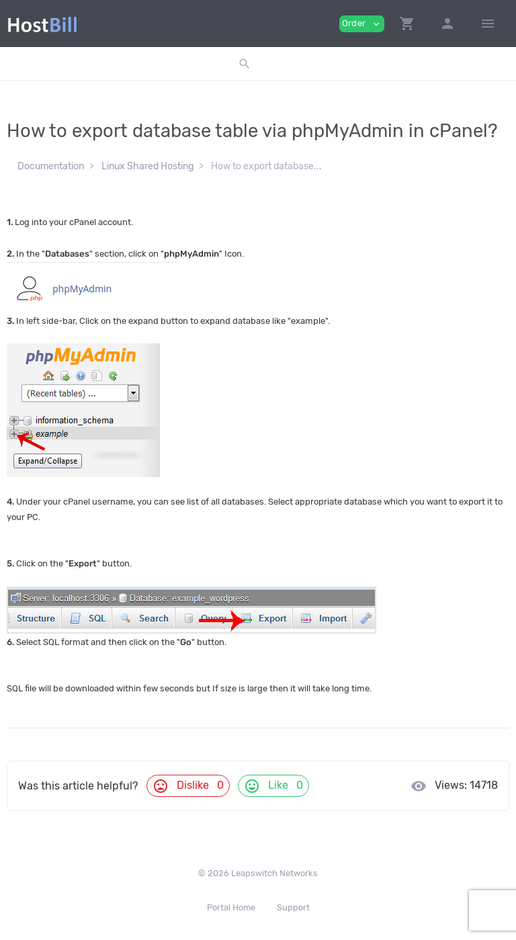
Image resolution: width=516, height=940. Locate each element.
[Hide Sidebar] (487, 23)
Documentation (50, 166)
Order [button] (362, 24)
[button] (407, 23)
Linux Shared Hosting (147, 166)
